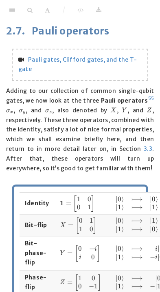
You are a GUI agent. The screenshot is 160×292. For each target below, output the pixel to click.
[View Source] (80, 10)
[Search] (30, 10)
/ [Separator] (64, 9)
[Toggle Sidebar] (12, 10)
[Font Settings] (47, 10)
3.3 (148, 148)
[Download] (98, 10)
